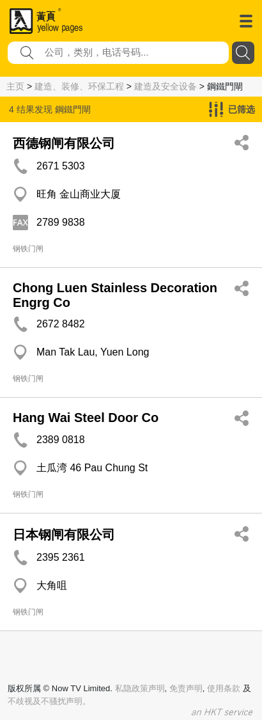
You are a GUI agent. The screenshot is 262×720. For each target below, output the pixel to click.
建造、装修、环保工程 (79, 86)
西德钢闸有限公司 (64, 143)
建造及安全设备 (165, 86)
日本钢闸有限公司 (64, 535)
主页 (15, 86)
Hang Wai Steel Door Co (85, 418)
